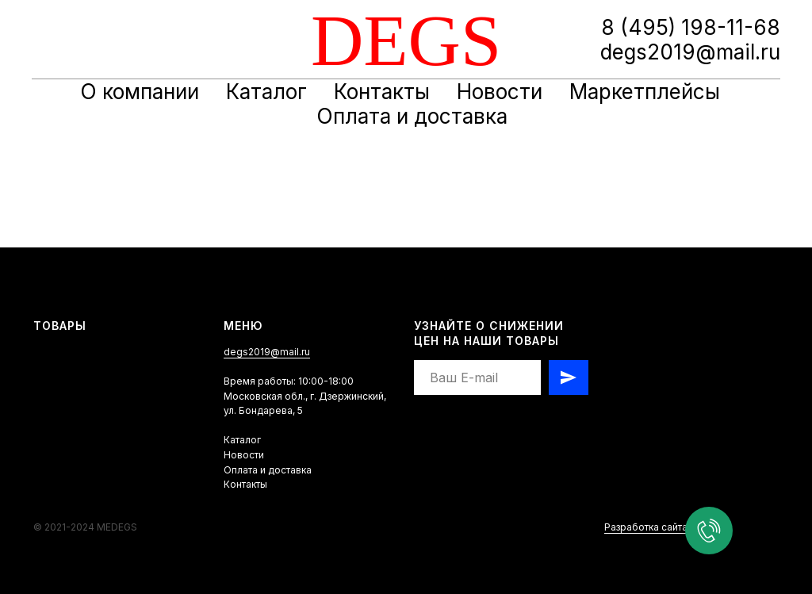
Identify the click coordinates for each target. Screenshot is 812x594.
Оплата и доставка (412, 116)
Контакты (382, 91)
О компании (139, 91)
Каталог (266, 91)
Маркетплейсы (644, 91)
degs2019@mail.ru (267, 352)
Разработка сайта (646, 527)
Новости (499, 91)
